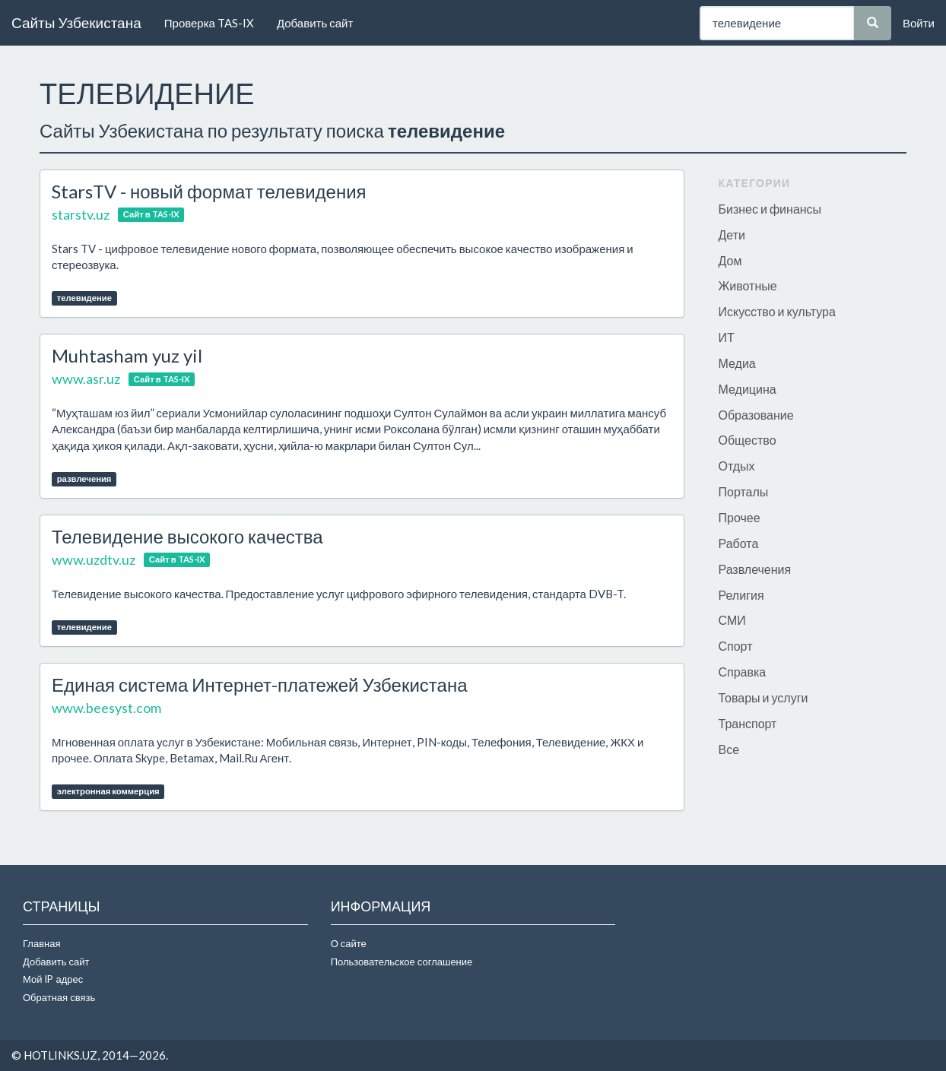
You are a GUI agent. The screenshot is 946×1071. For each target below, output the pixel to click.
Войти (919, 23)
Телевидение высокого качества (187, 536)
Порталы (744, 491)
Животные (748, 285)
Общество (747, 440)
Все (729, 749)
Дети (732, 234)
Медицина (747, 389)
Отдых (737, 465)
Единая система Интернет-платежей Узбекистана (260, 684)
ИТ (727, 337)
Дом (730, 260)
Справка (743, 671)
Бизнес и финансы (770, 208)
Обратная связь (59, 997)
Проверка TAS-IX (209, 23)
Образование (756, 414)
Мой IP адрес (53, 979)
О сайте (349, 943)
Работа (739, 543)
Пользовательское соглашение (402, 961)
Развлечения (755, 569)
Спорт (736, 645)
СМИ (732, 620)
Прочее (739, 517)
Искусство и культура (777, 311)
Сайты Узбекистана (76, 22)
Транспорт (748, 723)
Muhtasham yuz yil (127, 355)
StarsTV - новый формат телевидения (209, 191)
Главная (41, 943)
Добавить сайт (315, 23)
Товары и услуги (763, 697)
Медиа (737, 363)
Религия (741, 595)
